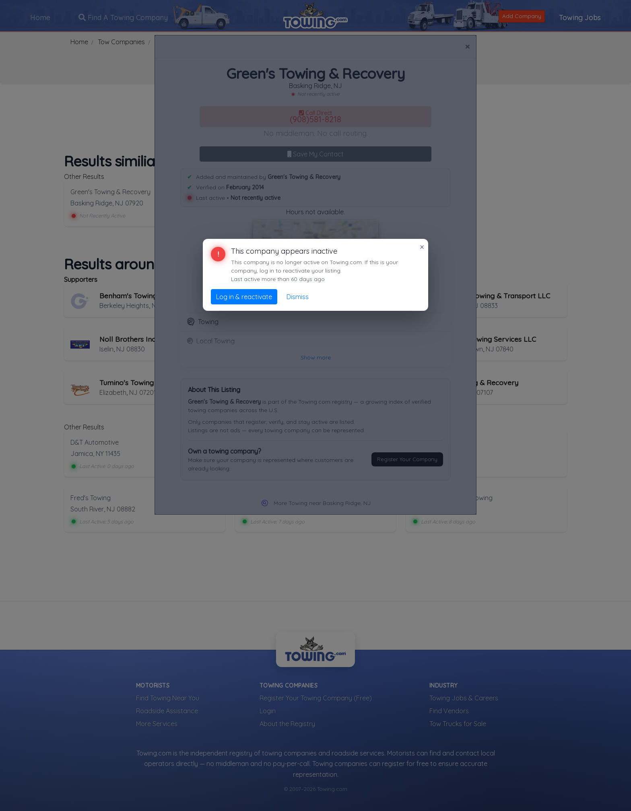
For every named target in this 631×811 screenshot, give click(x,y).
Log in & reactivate (244, 297)
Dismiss (298, 297)
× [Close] (422, 247)
